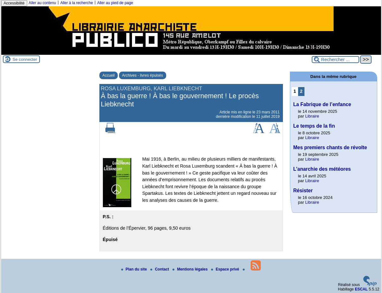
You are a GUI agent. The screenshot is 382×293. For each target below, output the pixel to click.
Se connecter (25, 59)
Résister (303, 190)
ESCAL (361, 289)
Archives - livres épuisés (142, 75)
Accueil (109, 75)
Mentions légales (190, 269)
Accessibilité (14, 3)
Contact (160, 269)
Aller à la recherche (76, 3)
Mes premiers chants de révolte (330, 147)
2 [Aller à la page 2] (301, 91)
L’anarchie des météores (322, 169)
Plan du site (134, 269)
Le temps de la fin (314, 126)
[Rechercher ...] (335, 59)
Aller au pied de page (115, 3)
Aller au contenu (42, 3)
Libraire (312, 116)
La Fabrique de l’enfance (322, 104)
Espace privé (225, 269)
